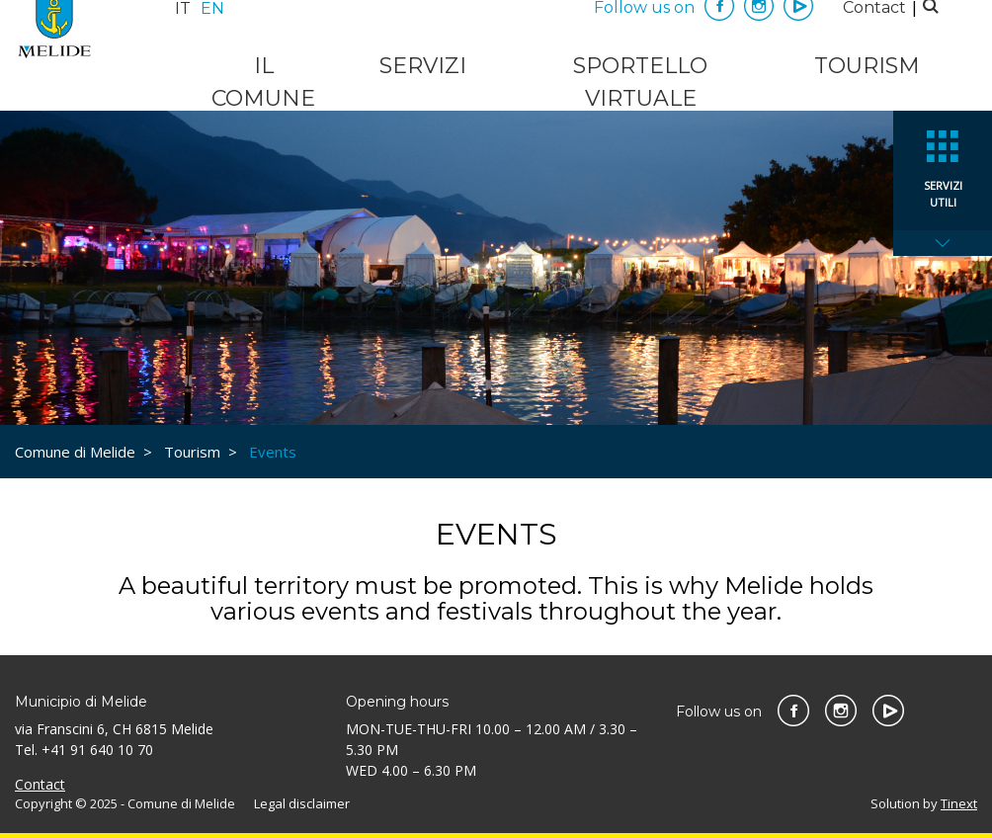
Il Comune (263, 82)
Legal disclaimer (302, 803)
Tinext (959, 803)
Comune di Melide (75, 451)
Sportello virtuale (640, 82)
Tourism (867, 65)
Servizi (422, 65)
